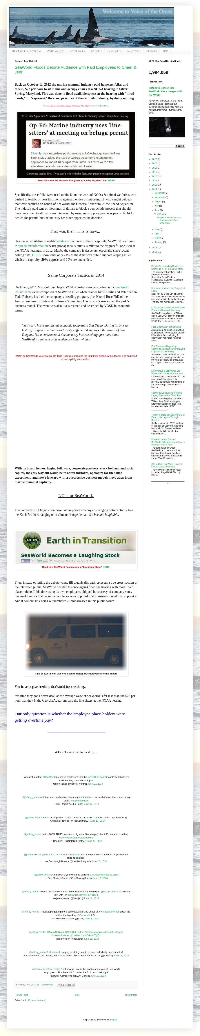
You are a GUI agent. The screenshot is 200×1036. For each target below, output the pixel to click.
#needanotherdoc (110, 911)
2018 (155, 172)
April (157, 233)
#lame (62, 837)
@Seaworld (83, 915)
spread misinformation (33, 246)
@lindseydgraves (94, 932)
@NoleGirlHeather (74, 932)
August (158, 201)
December (160, 193)
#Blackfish (102, 777)
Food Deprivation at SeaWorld (166, 327)
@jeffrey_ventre (31, 797)
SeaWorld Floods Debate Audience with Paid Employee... (169, 220)
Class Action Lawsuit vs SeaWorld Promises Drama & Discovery (168, 308)
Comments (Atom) (37, 1000)
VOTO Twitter (77, 51)
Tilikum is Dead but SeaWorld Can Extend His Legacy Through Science (168, 417)
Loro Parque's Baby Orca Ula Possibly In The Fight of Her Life (167, 372)
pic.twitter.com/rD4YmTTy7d (85, 935)
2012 (155, 252)
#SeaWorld (49, 777)
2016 (155, 180)
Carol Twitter (133, 51)
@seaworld (55, 952)
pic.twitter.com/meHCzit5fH (104, 874)
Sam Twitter (114, 51)
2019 (155, 168)
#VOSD (92, 777)
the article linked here (100, 106)
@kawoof (37, 969)
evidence (63, 241)
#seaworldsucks (79, 800)
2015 (155, 185)
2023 (155, 159)
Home (77, 995)
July (157, 205)
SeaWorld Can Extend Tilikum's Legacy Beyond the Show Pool (166, 394)
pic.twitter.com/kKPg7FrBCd (83, 894)
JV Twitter (96, 51)
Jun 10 (160, 214)
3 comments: (47, 985)
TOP (165, 51)
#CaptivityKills (85, 837)
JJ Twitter (151, 51)
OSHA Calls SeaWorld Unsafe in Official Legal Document (167, 465)
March (158, 238)
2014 (155, 189)
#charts (119, 932)
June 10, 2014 (95, 783)
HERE (111, 180)
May (157, 229)
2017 (155, 176)
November (160, 197)
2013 (155, 247)
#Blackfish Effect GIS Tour (26, 51)
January (159, 242)
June (157, 210)
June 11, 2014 (94, 841)
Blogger (113, 1019)
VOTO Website (55, 51)
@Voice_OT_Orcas (51, 854)
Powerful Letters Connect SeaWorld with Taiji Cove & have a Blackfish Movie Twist (168, 442)
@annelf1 (109, 932)
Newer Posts (22, 995)
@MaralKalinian (109, 891)
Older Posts (131, 995)
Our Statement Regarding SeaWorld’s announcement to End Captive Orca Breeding (168, 349)
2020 (155, 163)
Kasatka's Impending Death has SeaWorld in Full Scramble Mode (167, 267)
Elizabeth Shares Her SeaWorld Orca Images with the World (166, 91)
